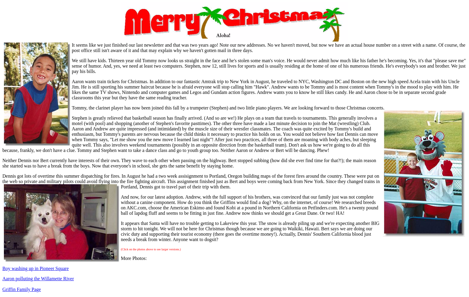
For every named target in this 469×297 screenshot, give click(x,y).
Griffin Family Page (21, 289)
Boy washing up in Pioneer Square (35, 268)
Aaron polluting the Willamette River (38, 278)
